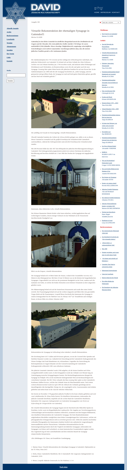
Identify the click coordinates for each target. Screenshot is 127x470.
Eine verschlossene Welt (108, 91)
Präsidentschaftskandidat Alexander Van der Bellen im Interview (110, 82)
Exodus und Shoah (107, 97)
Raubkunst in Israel (107, 220)
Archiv (9, 32)
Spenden (10, 50)
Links (9, 57)
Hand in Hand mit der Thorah (110, 277)
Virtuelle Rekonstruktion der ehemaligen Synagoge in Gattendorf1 (109, 55)
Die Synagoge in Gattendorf (109, 34)
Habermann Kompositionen (109, 270)
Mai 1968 (104, 248)
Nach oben (63, 467)
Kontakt (9, 61)
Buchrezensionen (12, 35)
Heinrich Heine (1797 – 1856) (110, 103)
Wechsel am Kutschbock (108, 212)
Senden (10, 81)
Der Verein (10, 54)
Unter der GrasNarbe (107, 274)
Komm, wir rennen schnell (109, 183)
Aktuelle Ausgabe (13, 28)
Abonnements (11, 46)
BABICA (104, 152)
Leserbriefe (11, 39)
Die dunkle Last (106, 131)
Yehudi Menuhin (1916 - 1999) (110, 109)
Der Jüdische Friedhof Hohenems (111, 197)
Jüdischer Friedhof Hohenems (110, 189)
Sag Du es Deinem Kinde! (109, 146)
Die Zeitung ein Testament (109, 177)
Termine (9, 43)
